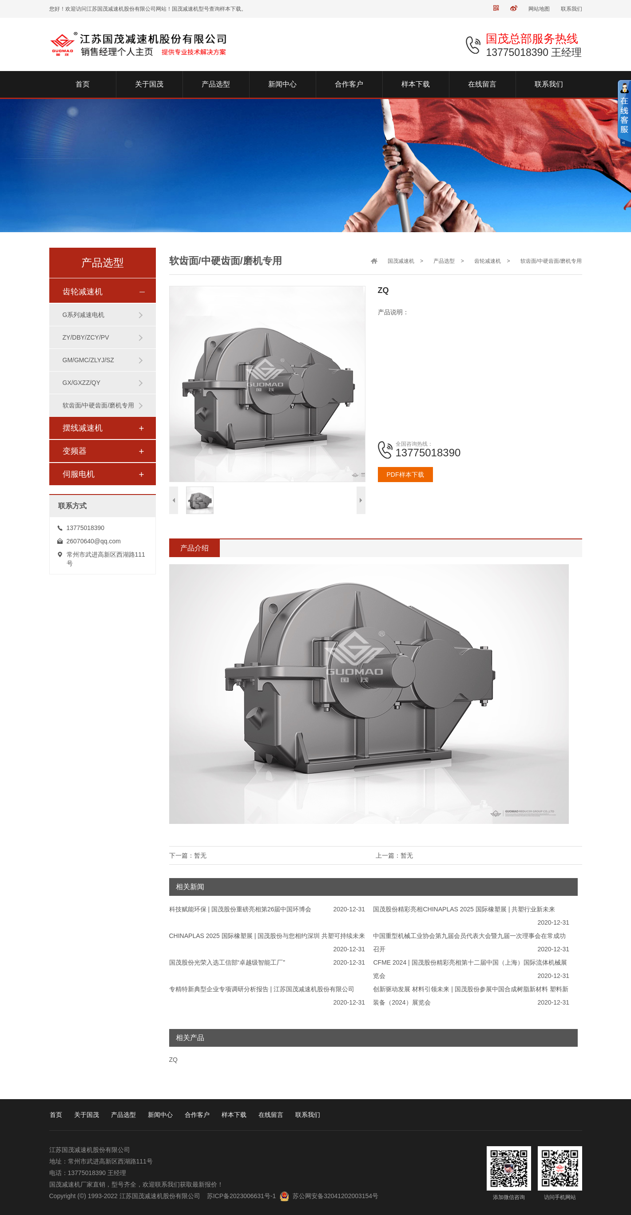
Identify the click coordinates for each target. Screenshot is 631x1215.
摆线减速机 (83, 427)
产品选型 (444, 261)
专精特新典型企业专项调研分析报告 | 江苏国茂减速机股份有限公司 (261, 989)
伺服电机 (79, 474)
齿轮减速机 (83, 291)
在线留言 (270, 1114)
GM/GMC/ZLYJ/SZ (88, 360)
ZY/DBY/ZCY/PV (86, 337)
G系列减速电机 (84, 314)
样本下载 (234, 1114)
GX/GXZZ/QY (82, 382)
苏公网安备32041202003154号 (335, 1195)
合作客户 (197, 1114)
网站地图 (539, 9)
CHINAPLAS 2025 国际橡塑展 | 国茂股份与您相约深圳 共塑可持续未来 (267, 935)
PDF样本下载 (405, 474)
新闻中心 (160, 1114)
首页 (56, 1114)
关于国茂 (86, 1114)
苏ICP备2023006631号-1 (241, 1195)
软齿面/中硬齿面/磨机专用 (99, 405)
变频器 (75, 451)
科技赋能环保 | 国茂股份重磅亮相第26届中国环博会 (240, 909)
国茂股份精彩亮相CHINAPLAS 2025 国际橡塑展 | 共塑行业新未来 (464, 909)
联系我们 (571, 9)
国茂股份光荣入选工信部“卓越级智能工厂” (227, 962)
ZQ (173, 1059)
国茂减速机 (401, 261)
